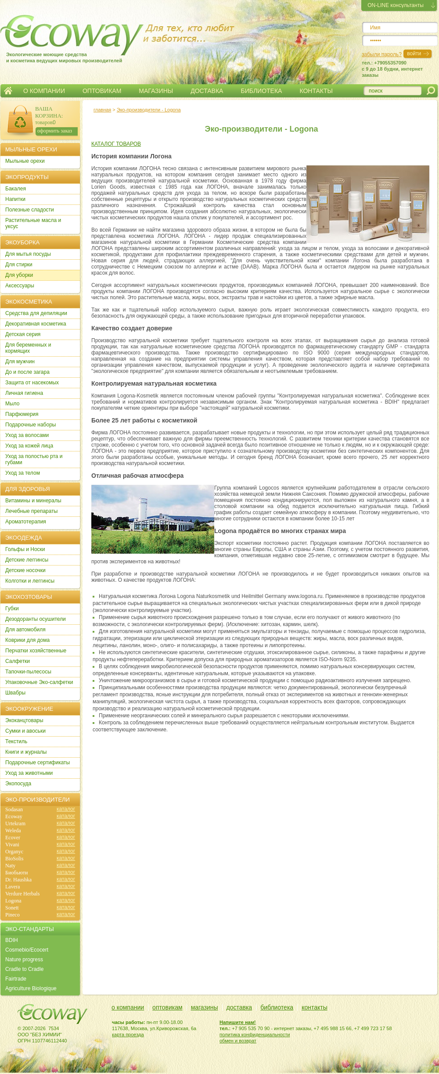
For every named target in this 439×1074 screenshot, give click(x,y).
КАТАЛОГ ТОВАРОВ (116, 144)
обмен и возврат (238, 1040)
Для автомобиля (25, 629)
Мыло (12, 404)
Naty (10, 866)
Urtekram (15, 823)
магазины (204, 1007)
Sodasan (14, 809)
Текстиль (16, 741)
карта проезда (128, 1034)
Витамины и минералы (33, 501)
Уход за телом (22, 473)
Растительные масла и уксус (33, 223)
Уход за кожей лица (29, 446)
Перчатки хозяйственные (35, 651)
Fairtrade (15, 979)
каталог (66, 809)
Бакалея (15, 189)
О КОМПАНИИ (44, 90)
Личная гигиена (24, 393)
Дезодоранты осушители (35, 619)
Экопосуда (18, 783)
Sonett (12, 908)
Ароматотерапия (25, 522)
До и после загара (27, 372)
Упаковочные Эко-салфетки (39, 682)
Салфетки (17, 661)
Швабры (15, 693)
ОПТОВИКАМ (102, 90)
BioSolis (14, 859)
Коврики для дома (27, 640)
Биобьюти (16, 873)
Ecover (12, 837)
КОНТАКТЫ (316, 90)
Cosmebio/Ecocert (26, 950)
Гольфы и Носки (25, 549)
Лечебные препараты (31, 511)
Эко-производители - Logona (149, 109)
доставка (239, 1007)
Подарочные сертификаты (37, 762)
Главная (8, 90)
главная (102, 109)
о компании (128, 1007)
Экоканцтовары (24, 720)
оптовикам (167, 1007)
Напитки (15, 199)
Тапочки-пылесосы (28, 672)
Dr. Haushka (18, 880)
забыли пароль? (382, 54)
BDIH (11, 940)
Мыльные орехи (25, 161)
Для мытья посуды (28, 254)
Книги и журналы (26, 752)
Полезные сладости (29, 210)
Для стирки (18, 264)
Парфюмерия (22, 414)
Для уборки (19, 275)
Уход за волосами (27, 435)
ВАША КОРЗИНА (48, 112)
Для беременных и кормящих (28, 348)
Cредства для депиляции (36, 313)
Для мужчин (20, 361)
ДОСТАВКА (207, 90)
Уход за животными (29, 773)
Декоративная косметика (35, 324)
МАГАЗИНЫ (156, 90)
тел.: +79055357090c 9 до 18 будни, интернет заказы (392, 69)
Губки (12, 608)
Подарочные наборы (30, 425)
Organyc (14, 851)
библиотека (276, 1007)
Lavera (12, 887)
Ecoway (13, 816)
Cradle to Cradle (24, 969)
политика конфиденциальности (255, 1034)
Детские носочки (25, 570)
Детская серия (22, 334)
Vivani (12, 844)
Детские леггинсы (26, 560)
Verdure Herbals (22, 894)
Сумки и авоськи (25, 731)
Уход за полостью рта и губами (34, 459)
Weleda (13, 830)
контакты (314, 1007)
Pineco (12, 915)
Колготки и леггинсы (29, 581)
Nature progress (24, 959)
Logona (13, 901)
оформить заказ (54, 131)
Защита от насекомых (32, 382)
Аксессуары (19, 286)
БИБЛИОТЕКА (261, 90)
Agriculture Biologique (31, 988)
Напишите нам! (238, 1022)
